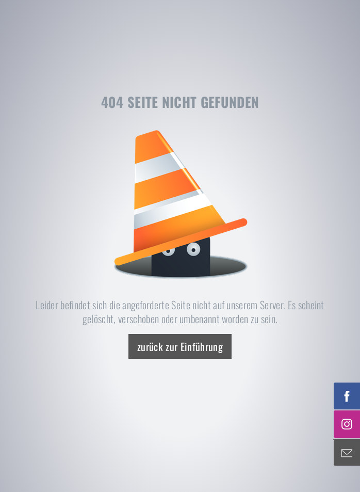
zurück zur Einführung (180, 346)
